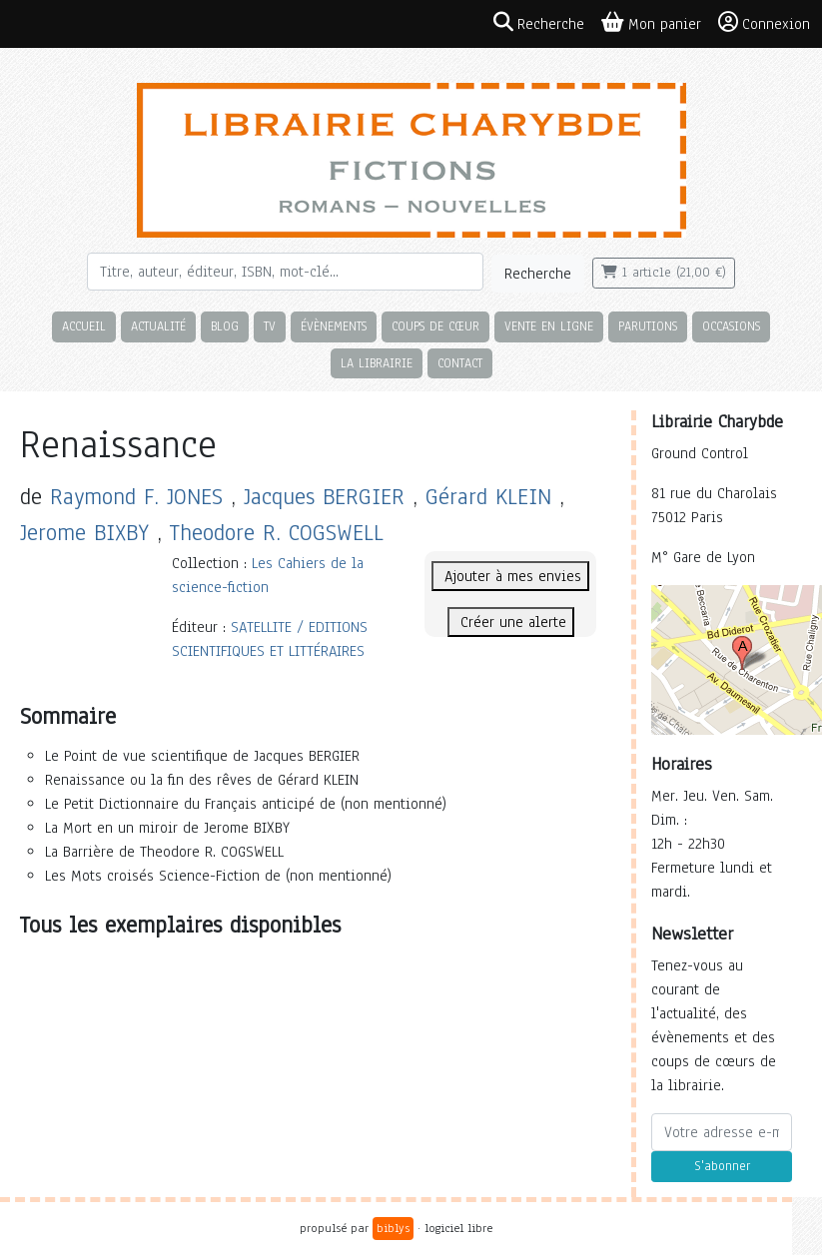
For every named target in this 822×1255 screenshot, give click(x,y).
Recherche (537, 274)
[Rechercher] (285, 272)
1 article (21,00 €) (663, 273)
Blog (225, 325)
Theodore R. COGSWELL (277, 532)
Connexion (764, 23)
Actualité (158, 325)
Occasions (731, 325)
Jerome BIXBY (84, 532)
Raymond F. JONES (136, 496)
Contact (459, 362)
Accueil (84, 325)
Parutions (647, 325)
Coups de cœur (435, 325)
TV (270, 325)
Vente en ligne (548, 325)
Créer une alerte (510, 622)
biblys (393, 1228)
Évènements (334, 325)
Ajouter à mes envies (510, 576)
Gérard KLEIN (488, 496)
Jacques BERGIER (324, 496)
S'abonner (722, 1166)
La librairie (376, 362)
